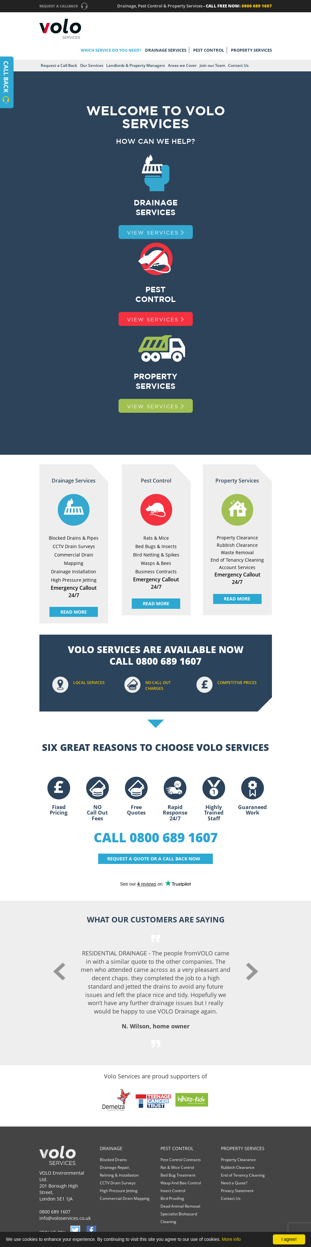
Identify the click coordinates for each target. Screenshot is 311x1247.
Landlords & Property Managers (135, 65)
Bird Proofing (172, 1198)
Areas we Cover (182, 65)
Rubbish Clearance (237, 1167)
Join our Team (212, 65)
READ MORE (73, 612)
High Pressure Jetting (119, 1190)
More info (231, 1239)
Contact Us (238, 65)
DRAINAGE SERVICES (165, 50)
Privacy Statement (237, 1190)
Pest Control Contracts (181, 1159)
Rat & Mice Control (177, 1167)
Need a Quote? (234, 1183)
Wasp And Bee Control (181, 1183)
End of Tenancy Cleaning (243, 1175)
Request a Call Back (59, 65)
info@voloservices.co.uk (65, 1218)
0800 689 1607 (54, 1212)
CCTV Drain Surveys (118, 1183)
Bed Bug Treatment (178, 1175)
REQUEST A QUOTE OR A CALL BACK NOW (153, 859)
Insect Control (173, 1190)
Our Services (91, 65)
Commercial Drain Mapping (125, 1198)
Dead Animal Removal (180, 1206)
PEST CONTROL (208, 50)
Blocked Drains (113, 1159)
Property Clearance (238, 1159)
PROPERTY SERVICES (251, 50)
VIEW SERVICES (155, 232)
